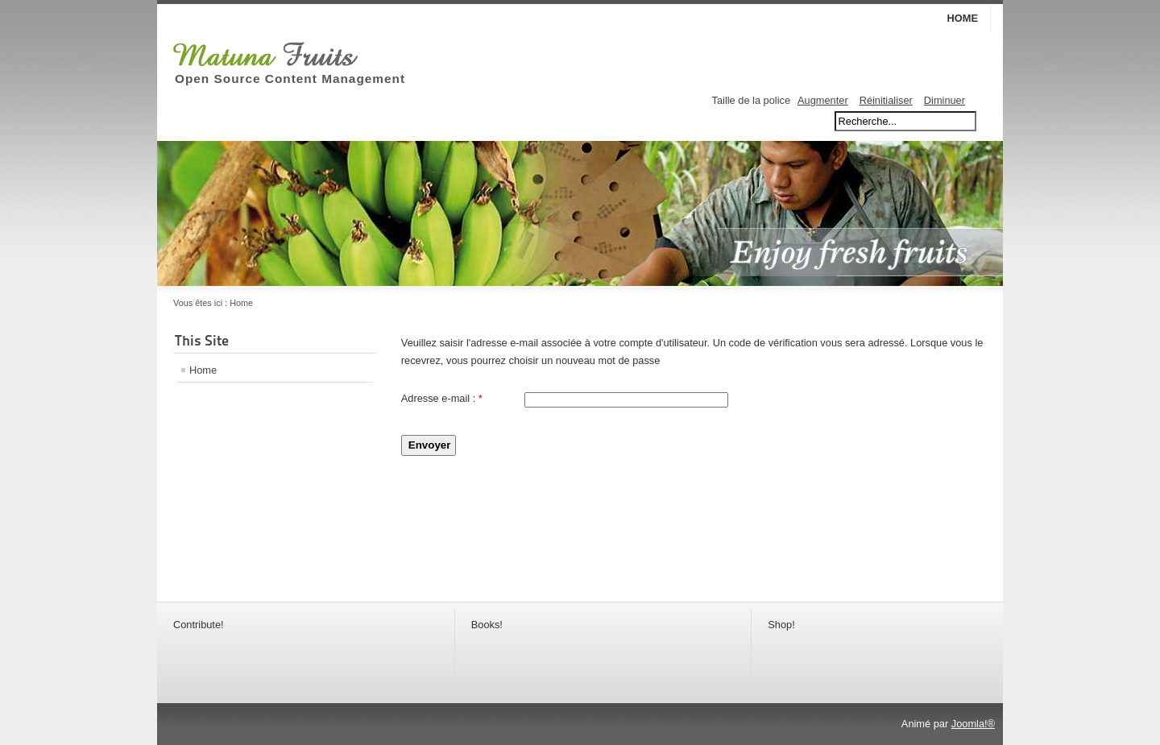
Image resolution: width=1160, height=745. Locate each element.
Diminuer (944, 100)
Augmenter (823, 100)
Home (962, 18)
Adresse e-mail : (442, 398)
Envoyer (429, 445)
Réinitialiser (886, 100)
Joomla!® (973, 724)
